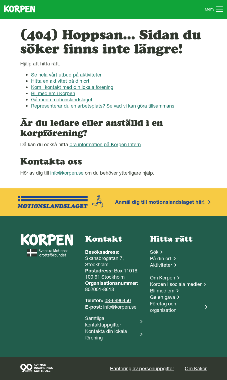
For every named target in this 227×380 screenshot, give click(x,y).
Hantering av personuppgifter (142, 368)
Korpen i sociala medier (176, 284)
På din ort (160, 258)
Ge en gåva (162, 297)
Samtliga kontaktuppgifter (103, 321)
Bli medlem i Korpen (53, 93)
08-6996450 (118, 300)
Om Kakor (196, 368)
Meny (214, 9)
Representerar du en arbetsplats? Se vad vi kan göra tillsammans (102, 106)
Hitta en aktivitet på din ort (60, 81)
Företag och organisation (163, 307)
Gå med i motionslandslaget (61, 99)
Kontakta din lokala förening (106, 334)
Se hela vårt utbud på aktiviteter (66, 75)
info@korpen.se (67, 173)
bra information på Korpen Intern (105, 144)
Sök (154, 252)
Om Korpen (162, 278)
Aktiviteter (161, 265)
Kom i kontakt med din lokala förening (72, 87)
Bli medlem (162, 291)
